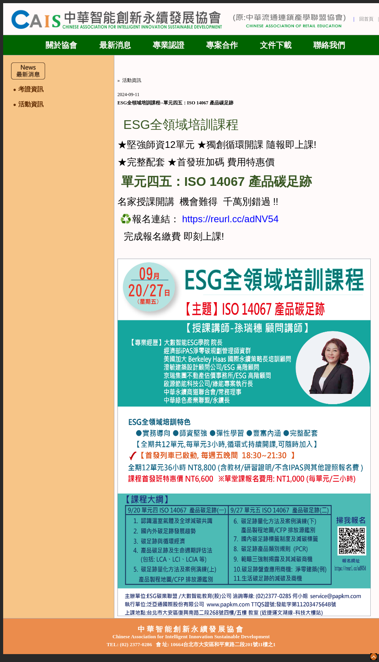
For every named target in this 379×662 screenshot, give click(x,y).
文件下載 (276, 45)
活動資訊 (131, 80)
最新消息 (115, 45)
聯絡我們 (329, 45)
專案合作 (222, 45)
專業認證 (168, 45)
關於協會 (61, 45)
